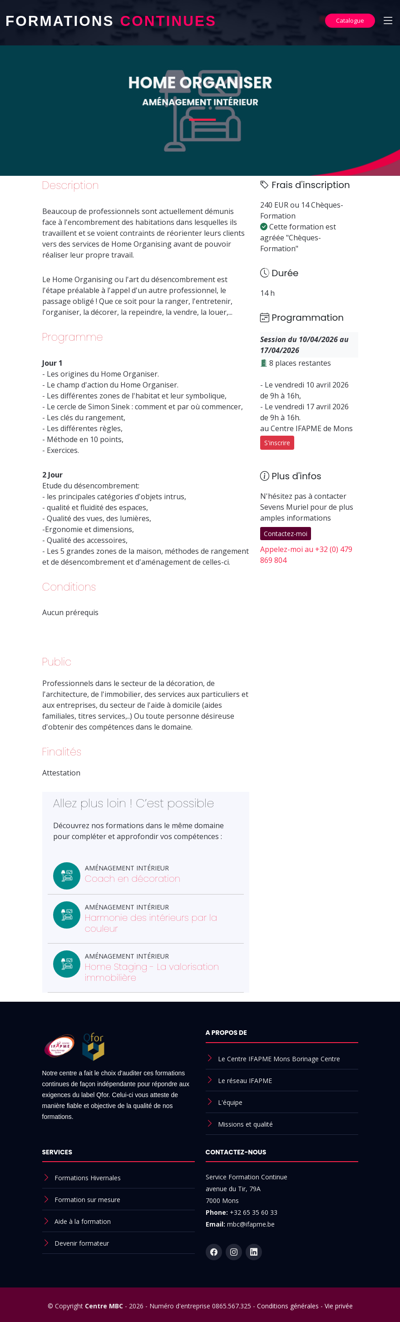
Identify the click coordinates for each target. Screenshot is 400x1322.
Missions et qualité (245, 1124)
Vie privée (339, 1306)
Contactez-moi (285, 533)
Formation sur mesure (87, 1199)
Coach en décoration (132, 878)
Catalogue (350, 20)
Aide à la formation (82, 1221)
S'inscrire (277, 442)
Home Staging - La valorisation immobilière (152, 972)
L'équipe (230, 1102)
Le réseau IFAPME (245, 1080)
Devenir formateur (81, 1243)
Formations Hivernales (87, 1177)
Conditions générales (288, 1306)
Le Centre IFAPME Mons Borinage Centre (279, 1058)
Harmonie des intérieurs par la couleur (151, 923)
